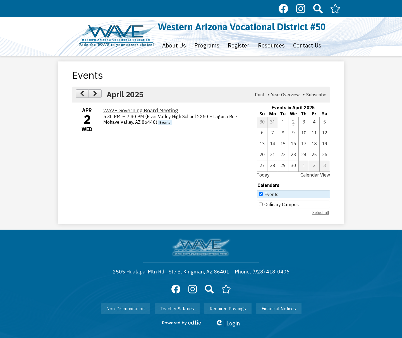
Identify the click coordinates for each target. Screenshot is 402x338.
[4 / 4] (314, 123)
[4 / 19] (324, 144)
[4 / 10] (303, 133)
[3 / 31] (272, 123)
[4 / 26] (324, 155)
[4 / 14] (272, 144)
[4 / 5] (324, 123)
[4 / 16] (293, 144)
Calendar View (315, 175)
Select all (320, 212)
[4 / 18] (314, 144)
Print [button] (259, 94)
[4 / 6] (262, 133)
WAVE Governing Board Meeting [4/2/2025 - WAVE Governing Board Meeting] (140, 110)
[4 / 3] (303, 123)
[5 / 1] (303, 166)
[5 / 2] (314, 166)
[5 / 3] (324, 166)
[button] (174, 45)
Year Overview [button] (285, 94)
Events (271, 194)
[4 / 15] (283, 144)
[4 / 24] (303, 155)
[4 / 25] (314, 155)
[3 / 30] (262, 123)
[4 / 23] (293, 155)
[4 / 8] (283, 133)
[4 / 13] (262, 144)
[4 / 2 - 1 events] (293, 123)
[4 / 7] (272, 133)
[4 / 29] (283, 166)
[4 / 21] (272, 155)
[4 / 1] (283, 123)
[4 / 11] (314, 133)
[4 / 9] (293, 133)
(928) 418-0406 (270, 271)
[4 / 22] (283, 155)
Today (263, 175)
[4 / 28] (272, 166)
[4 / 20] (262, 155)
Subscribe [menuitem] (316, 94)
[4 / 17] (303, 144)
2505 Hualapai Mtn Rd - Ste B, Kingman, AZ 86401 (171, 271)
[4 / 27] (262, 166)
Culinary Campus (281, 204)
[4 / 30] (293, 166)
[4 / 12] (324, 133)
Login (227, 323)
